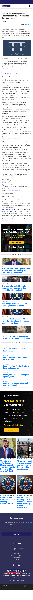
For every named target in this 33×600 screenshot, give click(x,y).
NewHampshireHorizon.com (13, 586)
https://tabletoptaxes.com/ (9, 74)
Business (16, 550)
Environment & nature (16, 552)
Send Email (8, 183)
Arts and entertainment (16, 548)
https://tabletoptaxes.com (14, 190)
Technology (16, 557)
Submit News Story (16, 242)
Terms (9, 580)
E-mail (2, 529)
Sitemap (22, 580)
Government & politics (16, 555)
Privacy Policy (16, 580)
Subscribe (16, 534)
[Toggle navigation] (29, 6)
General (16, 554)
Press (16, 561)
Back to (16, 588)
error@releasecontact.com (9, 209)
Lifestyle (16, 559)
